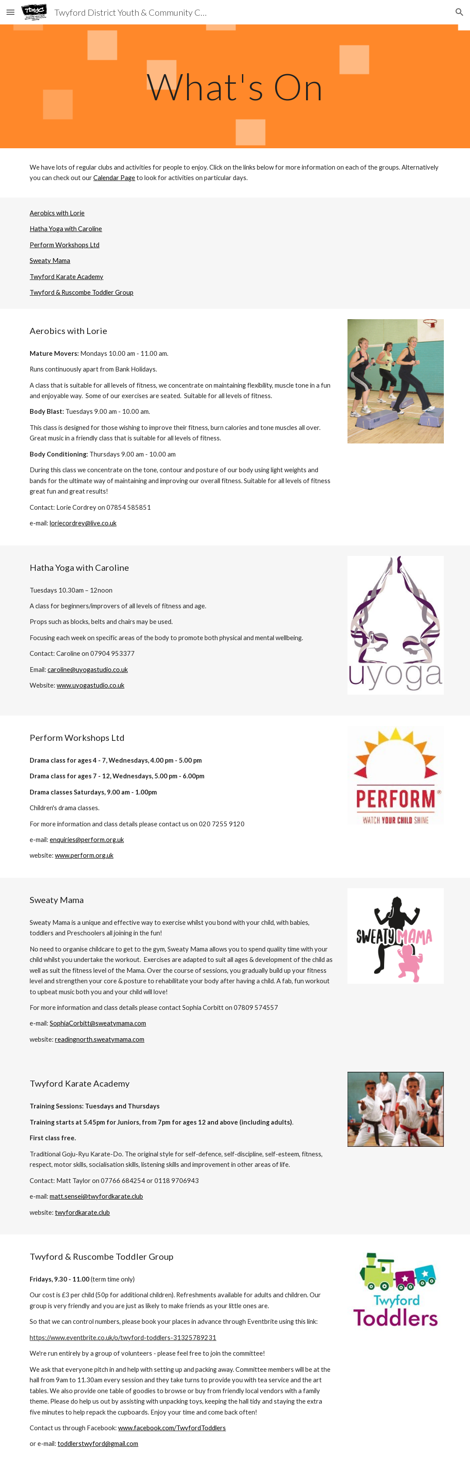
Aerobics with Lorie (57, 213)
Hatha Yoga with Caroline (66, 228)
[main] (234, 86)
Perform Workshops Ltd (64, 245)
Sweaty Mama (50, 260)
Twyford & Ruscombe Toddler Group (81, 292)
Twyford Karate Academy (66, 276)
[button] (10, 12)
